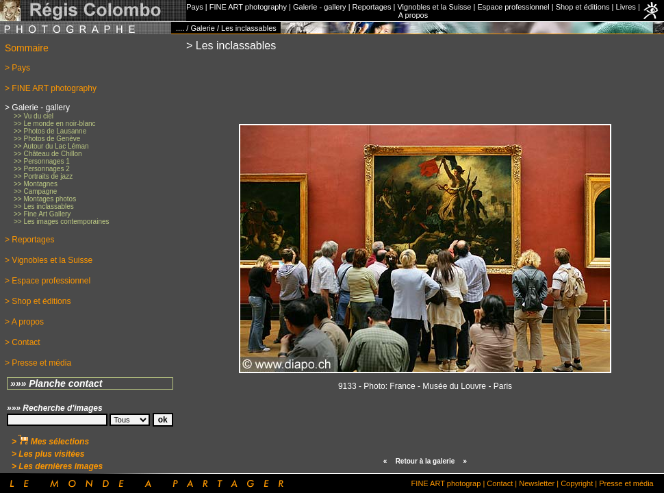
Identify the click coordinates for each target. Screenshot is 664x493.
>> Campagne (35, 191)
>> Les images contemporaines (62, 221)
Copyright (577, 483)
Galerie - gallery (319, 7)
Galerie (202, 28)
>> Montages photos (45, 199)
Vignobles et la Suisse (434, 7)
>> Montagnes (36, 184)
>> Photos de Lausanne (50, 131)
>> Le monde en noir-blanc (55, 123)
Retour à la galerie (425, 461)
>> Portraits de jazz (43, 176)
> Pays (17, 68)
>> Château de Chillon (48, 153)
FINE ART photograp (446, 483)
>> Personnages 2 (42, 169)
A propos (413, 15)
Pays (194, 7)
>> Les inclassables (44, 206)
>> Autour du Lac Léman (51, 146)
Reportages (372, 7)
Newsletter (536, 483)
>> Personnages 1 (42, 161)
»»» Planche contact (56, 383)
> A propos (24, 322)
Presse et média (626, 483)
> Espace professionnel (47, 281)
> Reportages (29, 239)
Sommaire (27, 47)
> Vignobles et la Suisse (48, 260)
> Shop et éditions (38, 301)
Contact (500, 483)
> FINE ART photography (51, 88)
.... (180, 28)
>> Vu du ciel (33, 116)
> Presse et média (38, 363)
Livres (626, 7)
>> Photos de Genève (47, 138)
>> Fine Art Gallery (42, 214)
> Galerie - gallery (37, 107)
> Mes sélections (50, 441)
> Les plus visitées (48, 454)
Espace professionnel (513, 7)
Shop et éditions (583, 7)
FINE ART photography (248, 7)
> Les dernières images (57, 466)
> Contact (22, 342)
